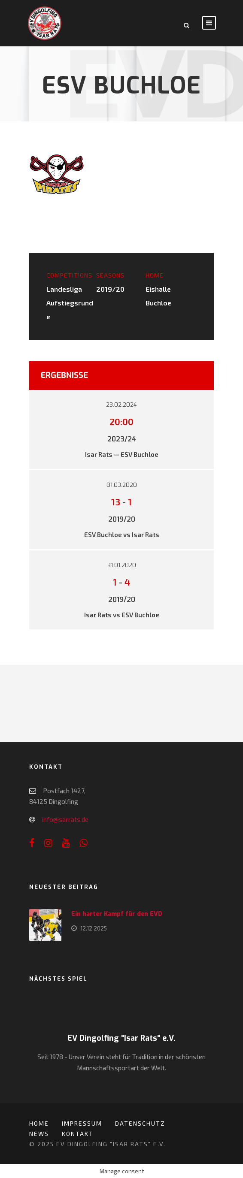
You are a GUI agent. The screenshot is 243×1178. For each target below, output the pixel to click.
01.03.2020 (121, 485)
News (39, 1133)
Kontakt (78, 1133)
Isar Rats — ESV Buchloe (121, 454)
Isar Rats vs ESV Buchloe (121, 615)
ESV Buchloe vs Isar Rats (121, 534)
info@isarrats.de (65, 819)
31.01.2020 (121, 565)
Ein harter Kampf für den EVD (116, 914)
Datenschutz (140, 1123)
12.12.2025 (93, 928)
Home (39, 1123)
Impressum (82, 1123)
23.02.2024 (121, 404)
